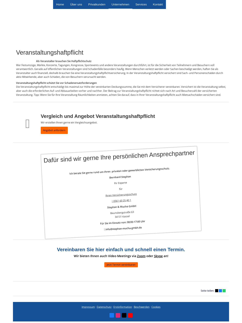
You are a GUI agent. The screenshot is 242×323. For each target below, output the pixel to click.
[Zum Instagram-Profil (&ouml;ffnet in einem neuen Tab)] (118, 315)
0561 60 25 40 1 (121, 200)
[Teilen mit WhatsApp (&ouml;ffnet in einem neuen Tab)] (224, 290)
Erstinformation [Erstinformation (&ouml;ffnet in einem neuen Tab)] (122, 307)
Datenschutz (104, 307)
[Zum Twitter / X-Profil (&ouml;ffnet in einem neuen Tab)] (124, 315)
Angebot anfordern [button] (54, 130)
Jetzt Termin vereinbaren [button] (121, 264)
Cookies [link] (156, 307)
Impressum (88, 307)
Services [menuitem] (141, 4)
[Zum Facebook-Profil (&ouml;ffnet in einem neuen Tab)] (111, 315)
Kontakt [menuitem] (158, 4)
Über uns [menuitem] (76, 4)
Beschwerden (142, 307)
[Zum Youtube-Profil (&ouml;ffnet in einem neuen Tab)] (130, 315)
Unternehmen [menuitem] (120, 4)
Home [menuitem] (60, 4)
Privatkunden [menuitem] (96, 4)
